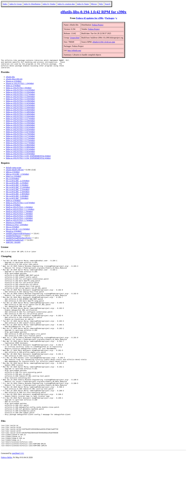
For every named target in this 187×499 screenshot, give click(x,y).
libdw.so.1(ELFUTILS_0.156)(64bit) (20, 118)
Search (107, 4)
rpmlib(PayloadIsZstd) (15, 242)
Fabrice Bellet (6, 496)
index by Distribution (32, 4)
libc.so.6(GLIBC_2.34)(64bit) (17, 194)
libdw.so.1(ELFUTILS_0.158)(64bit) (20, 123)
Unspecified (74, 38)
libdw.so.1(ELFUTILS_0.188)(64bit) (20, 149)
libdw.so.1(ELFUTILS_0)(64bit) (19, 90)
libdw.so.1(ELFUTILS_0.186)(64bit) (20, 147)
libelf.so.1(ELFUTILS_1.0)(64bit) (19, 209)
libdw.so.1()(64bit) (13, 87)
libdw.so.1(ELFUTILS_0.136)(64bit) (20, 101)
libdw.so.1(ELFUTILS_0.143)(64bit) (20, 107)
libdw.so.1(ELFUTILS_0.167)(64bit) (20, 134)
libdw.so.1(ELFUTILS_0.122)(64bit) (20, 92)
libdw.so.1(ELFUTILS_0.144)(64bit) (20, 109)
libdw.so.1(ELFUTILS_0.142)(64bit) (20, 105)
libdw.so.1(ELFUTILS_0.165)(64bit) (20, 131)
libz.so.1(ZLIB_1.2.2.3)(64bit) (18, 231)
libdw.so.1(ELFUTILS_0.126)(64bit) (20, 94)
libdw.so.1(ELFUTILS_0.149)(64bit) (20, 116)
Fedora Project (97, 25)
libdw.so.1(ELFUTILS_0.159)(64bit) (20, 125)
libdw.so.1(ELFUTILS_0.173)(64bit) (20, 140)
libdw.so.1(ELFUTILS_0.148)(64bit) (20, 114)
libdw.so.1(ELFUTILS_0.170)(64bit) (20, 136)
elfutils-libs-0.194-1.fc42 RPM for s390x (93, 12)
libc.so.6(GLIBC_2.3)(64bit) (17, 187)
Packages (109, 18)
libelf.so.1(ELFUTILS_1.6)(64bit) (19, 220)
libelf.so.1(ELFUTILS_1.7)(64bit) (19, 222)
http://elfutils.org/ (74, 50)
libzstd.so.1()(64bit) (13, 233)
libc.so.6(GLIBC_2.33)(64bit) (17, 191)
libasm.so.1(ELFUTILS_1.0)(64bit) (20, 85)
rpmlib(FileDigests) (13, 237)
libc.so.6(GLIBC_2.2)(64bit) (17, 185)
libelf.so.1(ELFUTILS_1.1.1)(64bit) (20, 211)
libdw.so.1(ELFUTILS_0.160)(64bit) (20, 127)
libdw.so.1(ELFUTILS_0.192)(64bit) (20, 153)
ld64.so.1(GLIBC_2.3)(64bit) (17, 176)
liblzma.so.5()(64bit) (14, 224)
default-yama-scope (13, 169)
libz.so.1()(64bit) (12, 229)
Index (5, 4)
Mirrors (94, 4)
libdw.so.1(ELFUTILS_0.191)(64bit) (20, 151)
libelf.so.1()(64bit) (13, 207)
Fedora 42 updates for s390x (89, 18)
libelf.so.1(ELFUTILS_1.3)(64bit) (19, 213)
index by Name (83, 4)
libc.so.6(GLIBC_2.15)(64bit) (17, 183)
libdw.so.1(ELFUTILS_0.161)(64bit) (20, 129)
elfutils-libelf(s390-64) (15, 172)
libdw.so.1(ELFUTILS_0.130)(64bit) (20, 98)
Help (101, 4)
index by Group (15, 4)
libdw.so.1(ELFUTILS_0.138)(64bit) (20, 103)
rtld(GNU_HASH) (13, 244)
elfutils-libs (10, 79)
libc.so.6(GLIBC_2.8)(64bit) (17, 200)
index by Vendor (49, 4)
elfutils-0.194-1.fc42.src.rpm (103, 42)
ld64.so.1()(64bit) (13, 174)
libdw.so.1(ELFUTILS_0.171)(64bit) (20, 138)
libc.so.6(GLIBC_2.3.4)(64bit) (18, 189)
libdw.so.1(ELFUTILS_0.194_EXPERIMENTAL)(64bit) (28, 160)
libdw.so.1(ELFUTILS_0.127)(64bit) (20, 96)
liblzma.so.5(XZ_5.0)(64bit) (17, 227)
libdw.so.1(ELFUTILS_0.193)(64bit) (20, 156)
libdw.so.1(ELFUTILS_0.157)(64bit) (20, 120)
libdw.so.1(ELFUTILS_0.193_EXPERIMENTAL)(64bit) (28, 158)
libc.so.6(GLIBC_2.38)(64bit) (17, 196)
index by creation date (66, 4)
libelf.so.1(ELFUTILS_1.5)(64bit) (19, 218)
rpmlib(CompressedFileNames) (18, 235)
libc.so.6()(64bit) (12, 180)
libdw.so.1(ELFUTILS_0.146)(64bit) (20, 112)
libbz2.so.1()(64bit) (13, 178)
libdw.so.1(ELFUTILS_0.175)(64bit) (20, 142)
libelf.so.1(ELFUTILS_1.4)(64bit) (19, 216)
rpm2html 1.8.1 (18, 492)
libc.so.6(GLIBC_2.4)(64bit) (17, 198)
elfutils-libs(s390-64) (14, 81)
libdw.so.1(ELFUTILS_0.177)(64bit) (20, 145)
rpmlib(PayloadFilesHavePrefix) (18, 240)
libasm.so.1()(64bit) (13, 83)
